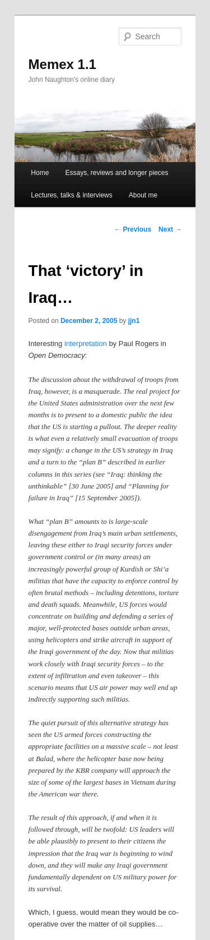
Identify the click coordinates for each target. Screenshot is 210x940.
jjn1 (134, 321)
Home (40, 173)
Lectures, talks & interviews (71, 195)
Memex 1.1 (62, 64)
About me (143, 195)
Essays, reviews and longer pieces (116, 173)
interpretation (85, 343)
